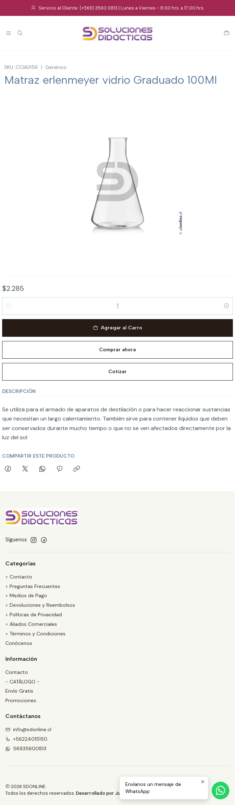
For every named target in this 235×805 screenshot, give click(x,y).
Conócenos (18, 643)
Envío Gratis (19, 691)
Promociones (20, 700)
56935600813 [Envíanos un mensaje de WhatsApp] (25, 748)
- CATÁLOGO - (22, 681)
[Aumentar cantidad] (226, 306)
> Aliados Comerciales (31, 624)
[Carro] (226, 33)
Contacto (16, 672)
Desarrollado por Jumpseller (108, 793)
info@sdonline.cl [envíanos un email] (28, 729)
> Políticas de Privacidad (33, 614)
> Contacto (18, 577)
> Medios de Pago (26, 595)
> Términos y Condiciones (35, 633)
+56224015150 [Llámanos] (26, 739)
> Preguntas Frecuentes (32, 586)
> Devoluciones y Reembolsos (40, 605)
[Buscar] (19, 33)
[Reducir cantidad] (8, 306)
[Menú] (8, 33)
